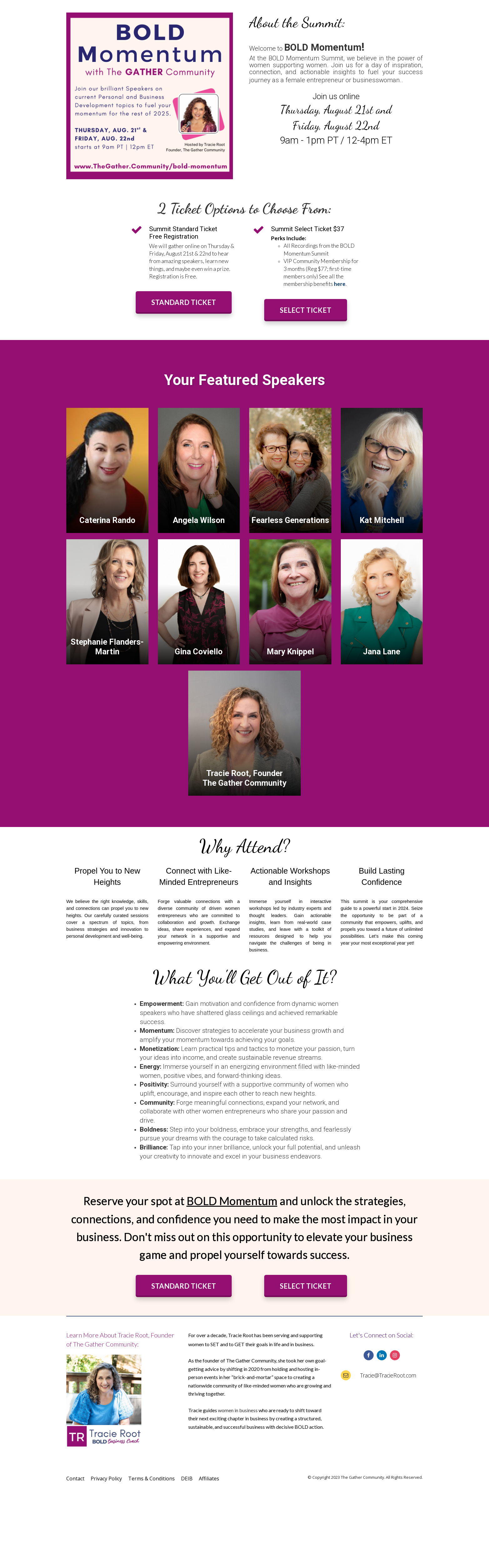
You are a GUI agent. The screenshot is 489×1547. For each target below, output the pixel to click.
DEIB (187, 1479)
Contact (75, 1479)
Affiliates (209, 1479)
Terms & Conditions (151, 1479)
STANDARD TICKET (183, 302)
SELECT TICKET (305, 310)
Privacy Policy (106, 1479)
